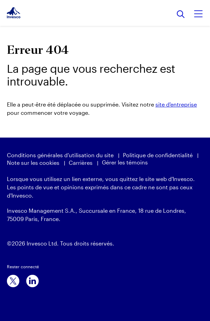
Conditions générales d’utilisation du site (60, 155)
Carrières (81, 162)
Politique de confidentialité (158, 155)
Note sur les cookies (33, 162)
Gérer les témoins (125, 162)
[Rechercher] (181, 14)
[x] (13, 281)
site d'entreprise (176, 104)
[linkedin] (32, 281)
